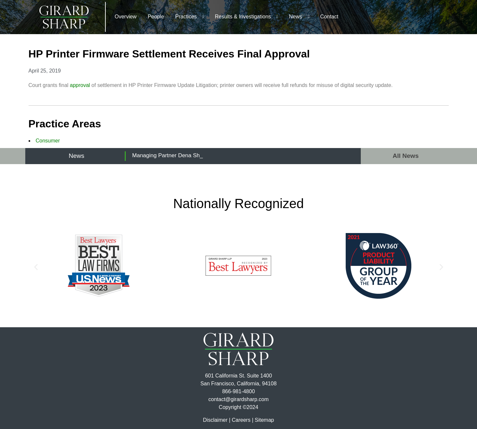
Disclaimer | (216, 420)
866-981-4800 (238, 391)
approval (80, 85)
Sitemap (264, 420)
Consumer (48, 140)
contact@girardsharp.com (238, 399)
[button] (36, 267)
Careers (241, 420)
